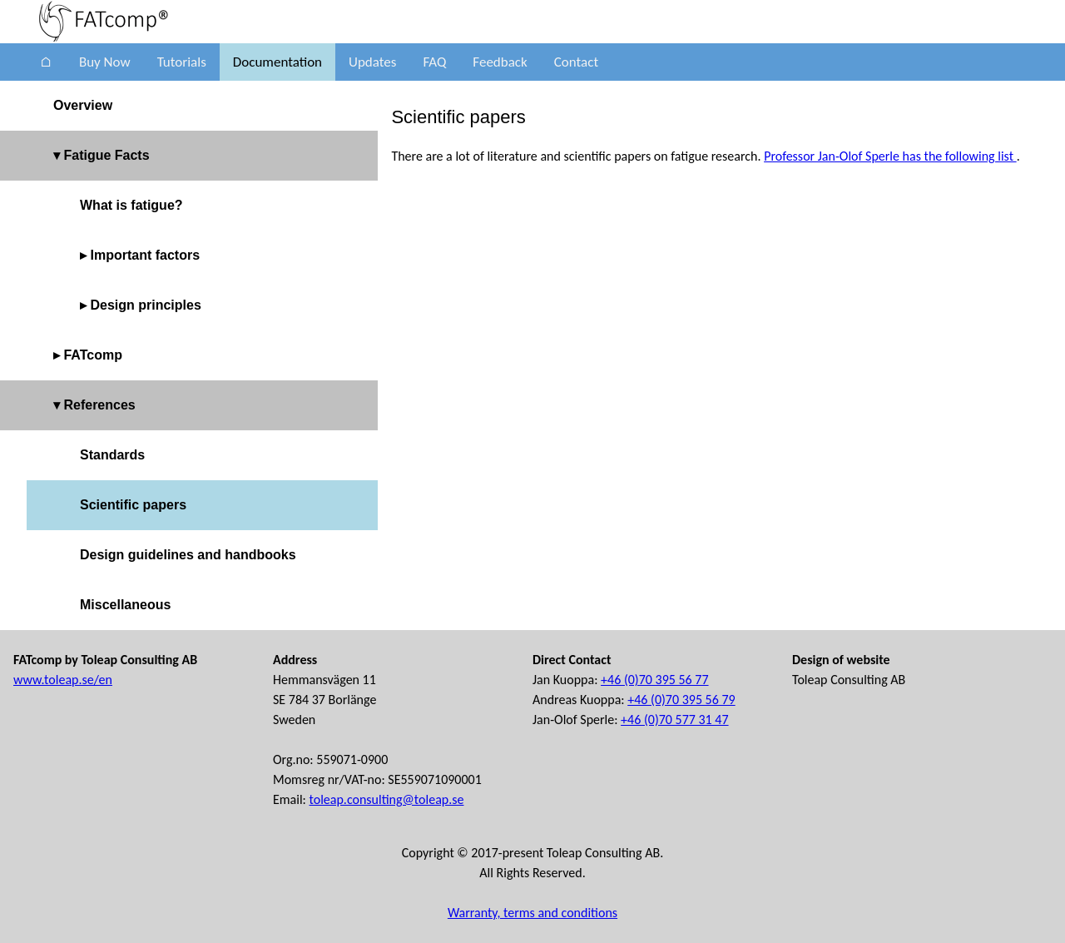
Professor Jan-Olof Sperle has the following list (890, 156)
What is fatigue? (131, 205)
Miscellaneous (125, 605)
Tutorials (181, 62)
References (99, 405)
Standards (112, 455)
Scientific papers (133, 505)
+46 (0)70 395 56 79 (681, 699)
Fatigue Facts (106, 155)
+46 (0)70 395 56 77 (654, 679)
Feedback (500, 62)
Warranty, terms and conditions (532, 913)
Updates (372, 62)
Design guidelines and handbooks (188, 555)
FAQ (434, 62)
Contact (576, 62)
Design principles (145, 305)
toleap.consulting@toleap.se (387, 799)
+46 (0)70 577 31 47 (674, 719)
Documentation (277, 62)
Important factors (145, 255)
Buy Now (105, 62)
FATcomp (92, 355)
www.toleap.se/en (62, 679)
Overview (82, 105)
